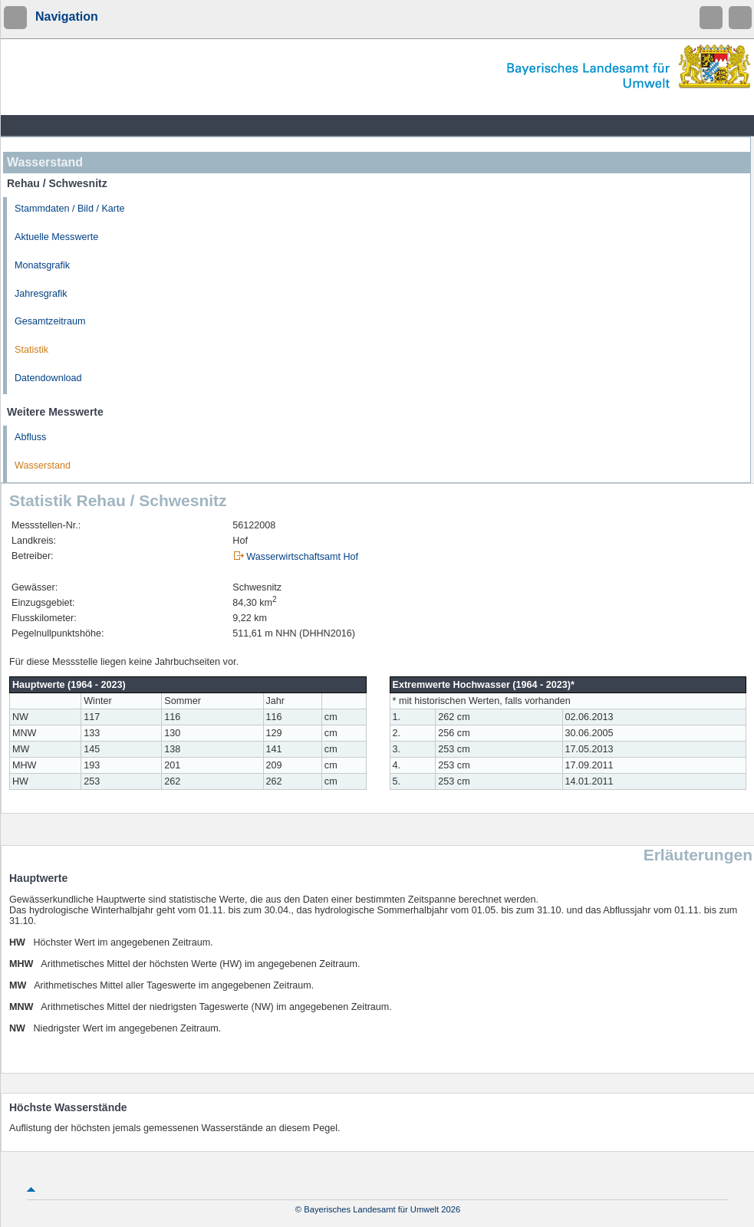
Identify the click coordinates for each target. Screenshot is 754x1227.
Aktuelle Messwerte (56, 237)
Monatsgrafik (42, 265)
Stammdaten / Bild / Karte (70, 208)
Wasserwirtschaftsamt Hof (302, 556)
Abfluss (30, 437)
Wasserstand (43, 465)
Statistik (31, 349)
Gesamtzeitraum (50, 321)
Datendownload (48, 378)
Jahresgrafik (41, 293)
